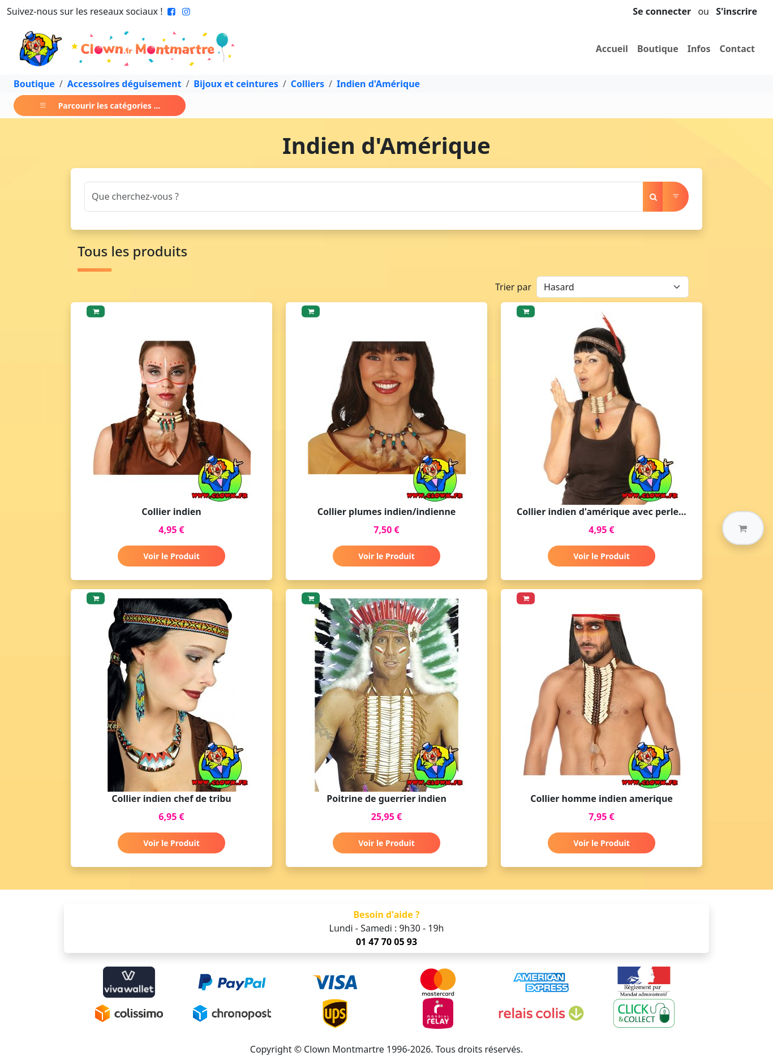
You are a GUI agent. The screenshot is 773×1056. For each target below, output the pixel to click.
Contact (737, 48)
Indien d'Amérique (378, 84)
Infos (699, 48)
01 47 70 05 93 (386, 941)
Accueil (612, 48)
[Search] (363, 197)
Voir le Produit (171, 556)
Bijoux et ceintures (236, 84)
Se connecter (662, 11)
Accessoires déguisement (124, 84)
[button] (743, 528)
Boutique (657, 48)
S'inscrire (736, 11)
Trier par (513, 287)
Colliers (307, 84)
